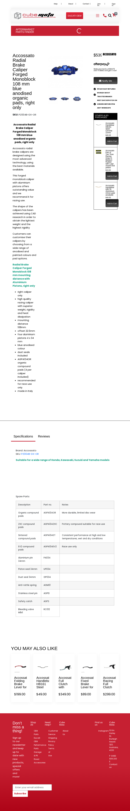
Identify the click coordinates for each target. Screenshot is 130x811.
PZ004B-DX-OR (30, 454)
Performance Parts (40, 747)
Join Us (99, 5)
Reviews (44, 436)
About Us (65, 732)
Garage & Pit (37, 754)
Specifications (23, 436)
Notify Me (105, 80)
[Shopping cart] (114, 15)
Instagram (103, 730)
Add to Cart (112, 141)
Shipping (52, 738)
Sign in (114, 5)
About (70, 4)
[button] (75, 15)
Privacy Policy (51, 743)
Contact (86, 4)
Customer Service (53, 732)
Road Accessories (39, 761)
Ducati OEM (37, 740)
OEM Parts (36, 732)
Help (55, 4)
